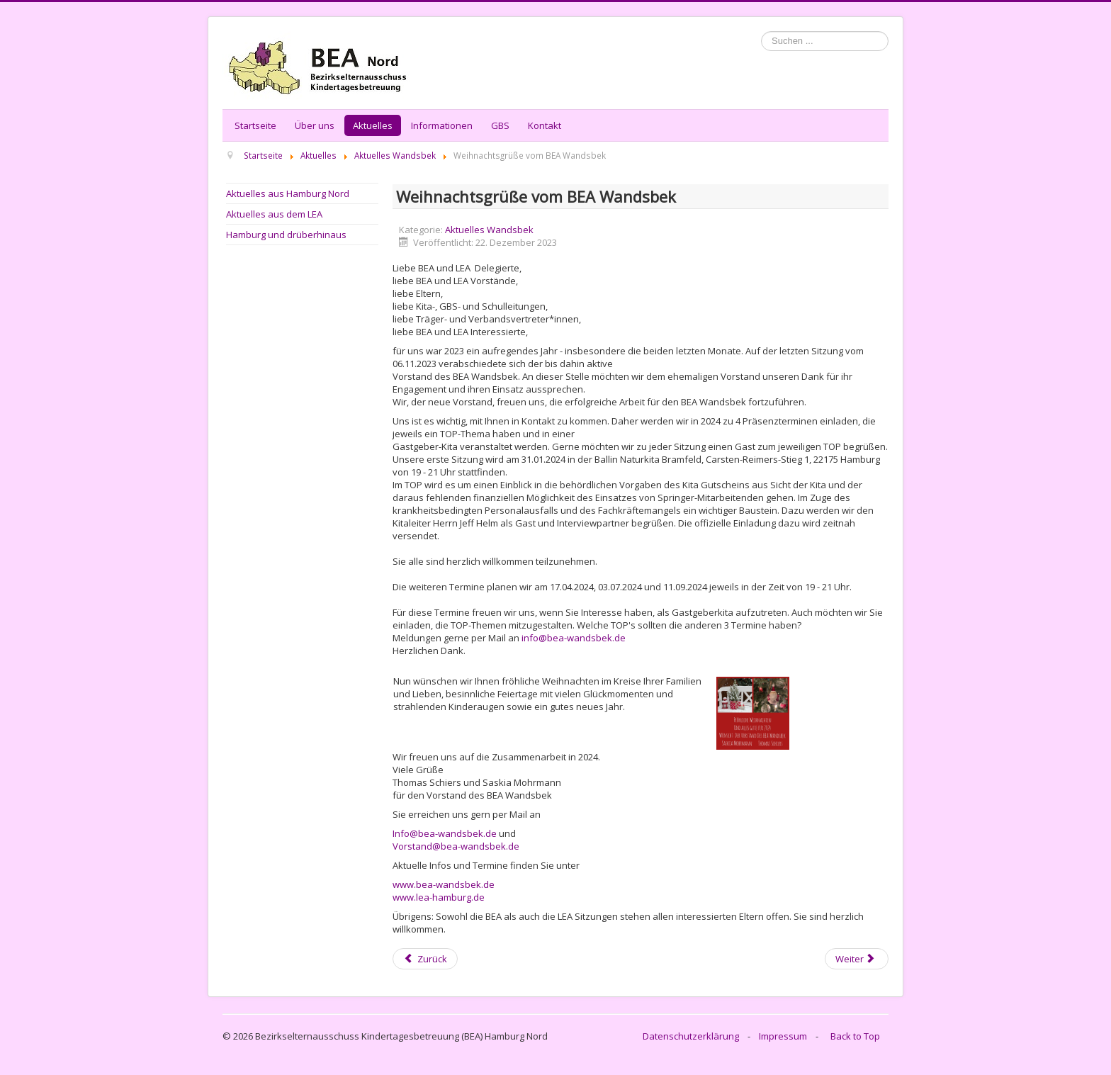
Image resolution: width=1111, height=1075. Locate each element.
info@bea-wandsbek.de (573, 637)
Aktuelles (373, 125)
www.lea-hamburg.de (439, 897)
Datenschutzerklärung (691, 1036)
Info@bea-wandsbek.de (445, 833)
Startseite (255, 125)
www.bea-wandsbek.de (444, 884)
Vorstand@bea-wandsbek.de (456, 846)
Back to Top (855, 1036)
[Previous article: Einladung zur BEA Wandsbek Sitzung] (425, 958)
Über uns (314, 125)
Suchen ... (761, 31)
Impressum (783, 1036)
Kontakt (544, 125)
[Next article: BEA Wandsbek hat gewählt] (857, 958)
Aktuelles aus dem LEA (274, 214)
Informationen (442, 125)
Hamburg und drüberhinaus (286, 234)
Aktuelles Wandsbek (489, 229)
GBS (500, 125)
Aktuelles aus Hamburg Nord (287, 193)
